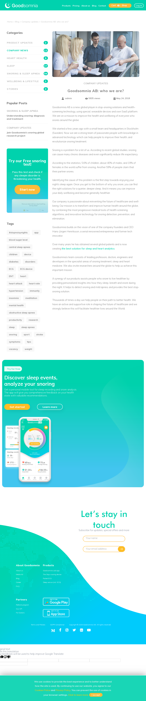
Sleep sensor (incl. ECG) (52, 582)
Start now (27, 189)
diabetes (13, 261)
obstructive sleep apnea (22, 312)
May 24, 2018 (121, 98)
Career (18, 582)
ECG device (26, 268)
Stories (27, 89)
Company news (27, 50)
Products (66, 5)
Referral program (22, 605)
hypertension (16, 290)
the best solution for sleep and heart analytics (88, 248)
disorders (30, 261)
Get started (17, 407)
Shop (124, 5)
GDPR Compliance (57, 625)
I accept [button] (96, 694)
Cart (115, 5)
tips (29, 341)
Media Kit (19, 574)
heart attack (15, 283)
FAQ (18, 586)
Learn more (50, 407)
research (33, 319)
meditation (31, 298)
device (27, 254)
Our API (19, 609)
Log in (139, 5)
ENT (11, 276)
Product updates (27, 42)
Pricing (76, 5)
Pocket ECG (47, 578)
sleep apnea (28, 327)
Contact (102, 5)
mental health (16, 305)
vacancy (13, 349)
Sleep (27, 66)
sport (27, 334)
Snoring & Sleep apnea (27, 73)
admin (67, 98)
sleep (12, 327)
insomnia (14, 298)
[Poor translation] (7, 657)
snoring (13, 334)
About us (85, 5)
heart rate (34, 283)
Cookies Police (42, 690)
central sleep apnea (19, 247)
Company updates (96, 83)
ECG (11, 268)
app (36, 232)
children (13, 254)
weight (28, 349)
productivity (15, 319)
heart (23, 276)
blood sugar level (18, 239)
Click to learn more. (78, 694)
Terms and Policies (38, 625)
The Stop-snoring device (52, 574)
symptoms (14, 341)
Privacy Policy (63, 690)
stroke (39, 334)
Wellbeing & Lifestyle (27, 81)
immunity (35, 290)
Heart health (27, 58)
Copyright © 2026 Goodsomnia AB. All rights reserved (90, 625)
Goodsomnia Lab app (51, 570)
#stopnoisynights (18, 232)
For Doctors (20, 613)
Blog (94, 5)
